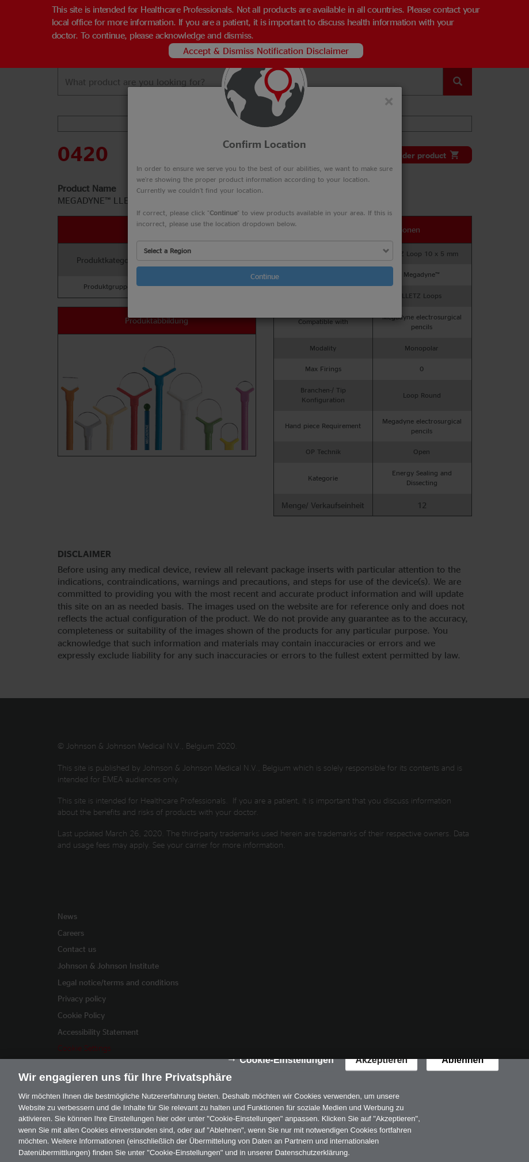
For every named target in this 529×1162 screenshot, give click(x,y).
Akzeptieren (381, 1067)
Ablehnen (463, 1067)
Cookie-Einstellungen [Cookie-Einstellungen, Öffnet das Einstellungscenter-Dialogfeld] (286, 1067)
